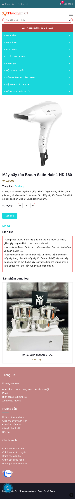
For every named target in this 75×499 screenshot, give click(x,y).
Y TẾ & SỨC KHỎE (15, 56)
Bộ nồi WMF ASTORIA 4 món (37, 355)
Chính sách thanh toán (13, 448)
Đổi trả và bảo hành (12, 424)
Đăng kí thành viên (11, 428)
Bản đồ (5, 432)
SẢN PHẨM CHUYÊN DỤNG (19, 77)
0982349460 (21, 397)
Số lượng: (7, 205)
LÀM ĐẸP (10, 63)
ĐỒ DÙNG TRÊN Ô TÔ (17, 91)
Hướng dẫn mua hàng (13, 417)
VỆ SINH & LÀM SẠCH (16, 84)
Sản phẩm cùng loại (15, 278)
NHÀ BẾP (10, 35)
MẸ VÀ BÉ (10, 42)
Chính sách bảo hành (13, 460)
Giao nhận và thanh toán (14, 421)
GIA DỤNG (10, 49)
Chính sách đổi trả (11, 456)
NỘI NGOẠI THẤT (14, 70)
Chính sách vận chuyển (14, 452)
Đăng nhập (8, 4)
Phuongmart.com (28, 491)
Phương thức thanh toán (14, 463)
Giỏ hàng (66, 4)
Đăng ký (23, 4)
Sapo (52, 491)
